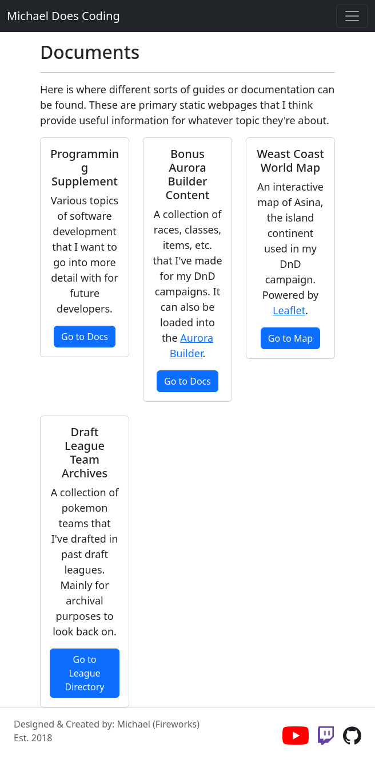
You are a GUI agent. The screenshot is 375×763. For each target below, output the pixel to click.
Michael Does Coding (63, 15)
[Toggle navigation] (352, 16)
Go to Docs (84, 336)
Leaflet (289, 310)
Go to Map (290, 338)
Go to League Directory (84, 673)
